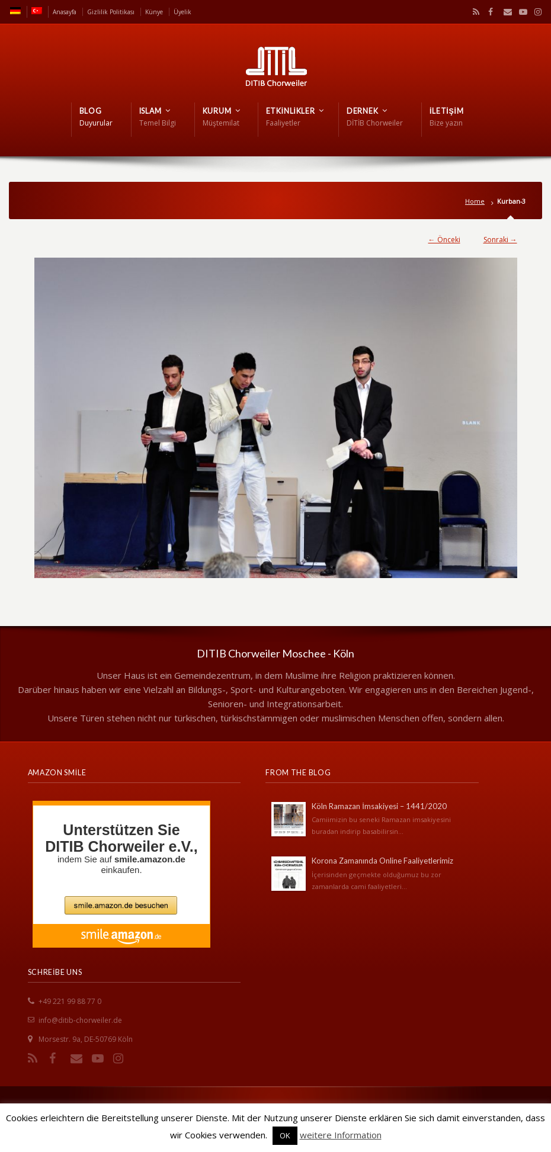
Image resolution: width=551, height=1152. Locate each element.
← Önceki (444, 240)
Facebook (489, 12)
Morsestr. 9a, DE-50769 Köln (86, 1039)
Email (505, 12)
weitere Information (341, 1135)
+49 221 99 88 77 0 (70, 1001)
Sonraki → (500, 240)
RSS (474, 12)
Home (475, 201)
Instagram (535, 12)
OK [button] (285, 1135)
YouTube (520, 12)
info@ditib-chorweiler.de (80, 1020)
